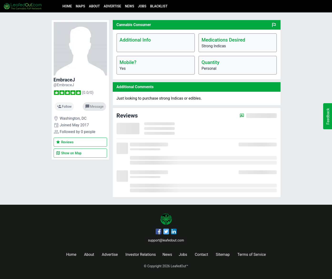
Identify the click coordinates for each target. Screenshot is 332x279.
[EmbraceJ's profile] (64, 85)
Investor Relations (140, 254)
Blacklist (159, 6)
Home (67, 6)
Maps (80, 6)
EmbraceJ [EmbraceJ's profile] (64, 80)
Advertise (112, 6)
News (129, 6)
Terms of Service (251, 254)
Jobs (142, 6)
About (94, 6)
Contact (201, 254)
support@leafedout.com (166, 240)
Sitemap (223, 254)
